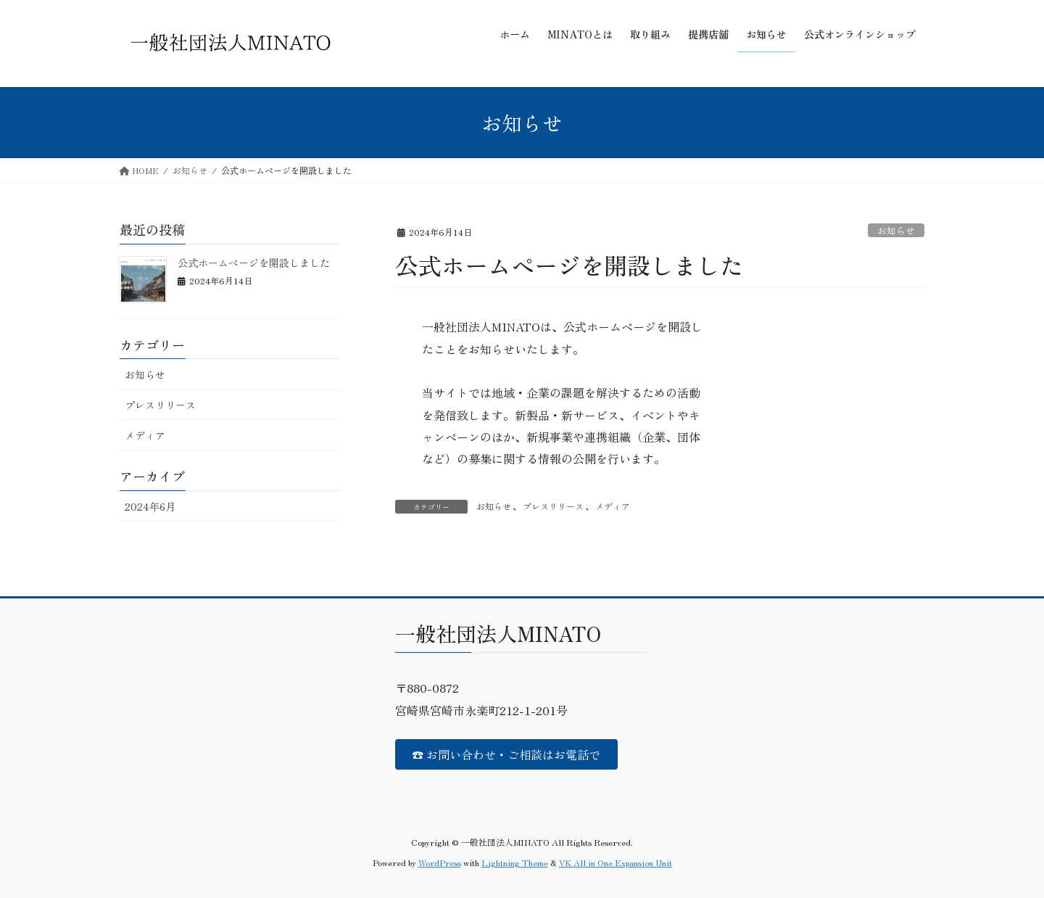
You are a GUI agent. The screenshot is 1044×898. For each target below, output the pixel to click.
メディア (612, 506)
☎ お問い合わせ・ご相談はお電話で (506, 754)
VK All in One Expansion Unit (615, 862)
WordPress (439, 862)
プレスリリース (553, 506)
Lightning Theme (514, 862)
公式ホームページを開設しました (254, 262)
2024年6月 (150, 506)
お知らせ (896, 230)
